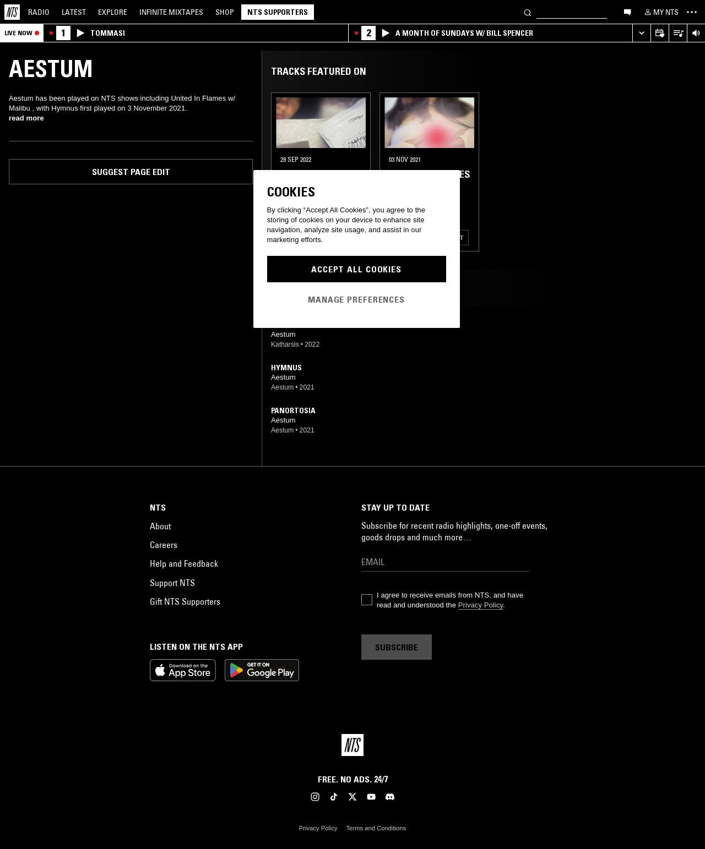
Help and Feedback (184, 563)
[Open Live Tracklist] (678, 33)
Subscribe (396, 647)
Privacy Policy (480, 605)
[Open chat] (627, 11)
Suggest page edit (131, 171)
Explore (112, 12)
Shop (224, 12)
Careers (163, 544)
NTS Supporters (277, 12)
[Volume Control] (696, 33)
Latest (74, 12)
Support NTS (172, 582)
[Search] (527, 12)
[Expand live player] (641, 33)
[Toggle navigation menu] (692, 12)
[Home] (12, 12)
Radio (39, 12)
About (160, 526)
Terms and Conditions (376, 828)
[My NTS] (660, 12)
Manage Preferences (356, 299)
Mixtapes (171, 12)
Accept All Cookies (356, 269)
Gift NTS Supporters (185, 601)
